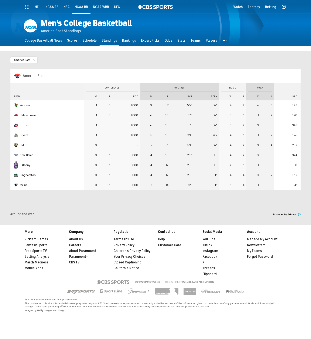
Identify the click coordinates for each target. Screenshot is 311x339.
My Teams (254, 251)
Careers (75, 245)
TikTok (207, 245)
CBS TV (74, 262)
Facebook (209, 257)
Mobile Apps (34, 268)
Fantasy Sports (36, 245)
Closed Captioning (127, 262)
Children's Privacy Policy (132, 251)
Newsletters (256, 245)
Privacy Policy (124, 245)
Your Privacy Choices (129, 257)
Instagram (210, 251)
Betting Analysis (37, 257)
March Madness (36, 262)
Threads (208, 268)
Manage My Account (262, 239)
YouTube (208, 239)
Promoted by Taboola (287, 214)
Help (161, 239)
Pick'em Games (36, 239)
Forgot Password (260, 257)
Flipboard (209, 274)
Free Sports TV (36, 251)
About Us (76, 239)
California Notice (126, 268)
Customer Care (169, 245)
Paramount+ (78, 257)
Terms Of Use (124, 239)
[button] (225, 40)
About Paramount (82, 251)
